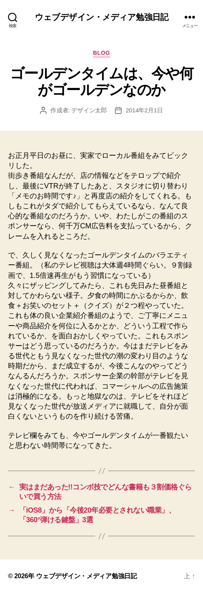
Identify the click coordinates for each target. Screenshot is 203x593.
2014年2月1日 (144, 110)
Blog (101, 53)
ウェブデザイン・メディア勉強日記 (101, 17)
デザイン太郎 (89, 110)
